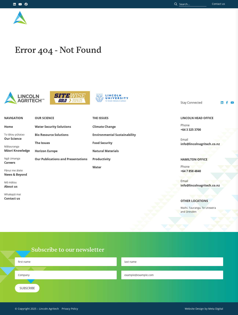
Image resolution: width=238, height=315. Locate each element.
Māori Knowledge (17, 149)
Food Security (102, 143)
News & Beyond (17, 172)
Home (8, 127)
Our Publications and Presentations (61, 159)
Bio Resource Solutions (51, 135)
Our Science (17, 137)
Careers (17, 160)
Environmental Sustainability (114, 135)
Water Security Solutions (53, 127)
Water (96, 167)
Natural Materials (105, 151)
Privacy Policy (70, 308)
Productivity (101, 159)
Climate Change (104, 127)
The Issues (42, 143)
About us (17, 184)
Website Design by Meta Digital (204, 308)
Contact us (218, 4)
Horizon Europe (46, 151)
